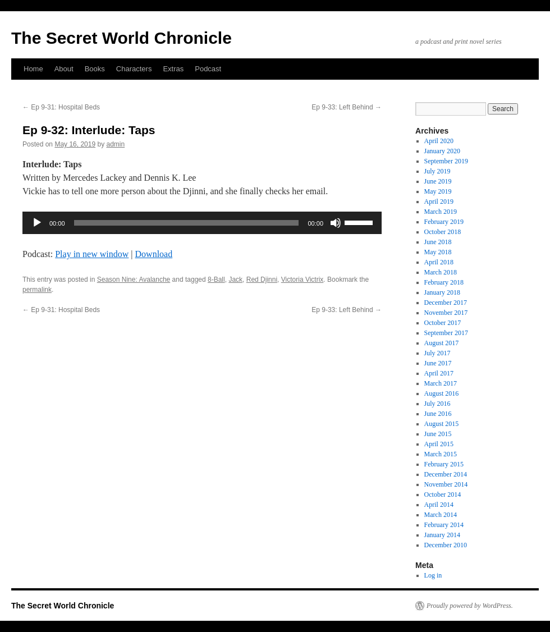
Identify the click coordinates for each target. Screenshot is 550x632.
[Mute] (335, 222)
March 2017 (440, 383)
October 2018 (442, 232)
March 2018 (440, 272)
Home (33, 69)
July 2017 (437, 353)
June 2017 (438, 363)
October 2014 (442, 494)
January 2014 (442, 535)
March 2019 (440, 212)
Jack (235, 279)
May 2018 (438, 252)
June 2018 (438, 242)
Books (95, 69)
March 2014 (440, 515)
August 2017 (441, 343)
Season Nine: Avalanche (134, 279)
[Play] (37, 222)
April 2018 (438, 262)
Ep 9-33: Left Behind (346, 107)
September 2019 (446, 161)
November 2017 (446, 313)
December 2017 (445, 302)
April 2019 (438, 201)
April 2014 (438, 505)
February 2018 (444, 282)
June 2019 (438, 181)
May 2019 (438, 191)
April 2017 (438, 373)
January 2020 (442, 151)
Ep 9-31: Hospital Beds (61, 107)
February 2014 (444, 525)
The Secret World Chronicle (121, 38)
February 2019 (444, 222)
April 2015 (438, 444)
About (64, 69)
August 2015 (441, 424)
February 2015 (444, 464)
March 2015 (440, 454)
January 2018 (442, 292)
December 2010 (445, 545)
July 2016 (437, 403)
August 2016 (441, 393)
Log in (433, 575)
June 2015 (438, 434)
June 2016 (438, 414)
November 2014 (446, 484)
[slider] (186, 223)
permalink (37, 290)
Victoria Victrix (302, 279)
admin (115, 144)
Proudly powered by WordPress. (470, 606)
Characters (134, 69)
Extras (173, 69)
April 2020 (438, 141)
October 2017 (442, 323)
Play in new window (92, 254)
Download (154, 254)
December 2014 (445, 474)
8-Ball (216, 279)
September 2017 (446, 333)
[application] (202, 223)
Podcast (208, 69)
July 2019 (437, 171)
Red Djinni (261, 279)
